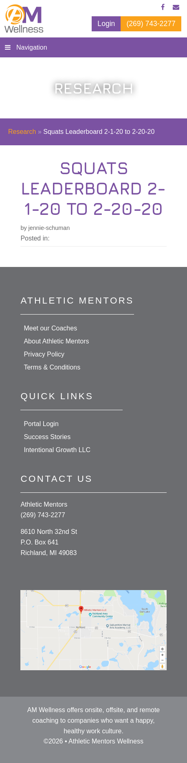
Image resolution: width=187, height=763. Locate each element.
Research (22, 131)
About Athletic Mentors (56, 341)
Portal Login (41, 423)
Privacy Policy (44, 354)
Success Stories (47, 436)
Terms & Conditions (52, 367)
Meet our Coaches (50, 328)
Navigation (31, 47)
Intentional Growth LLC (57, 449)
